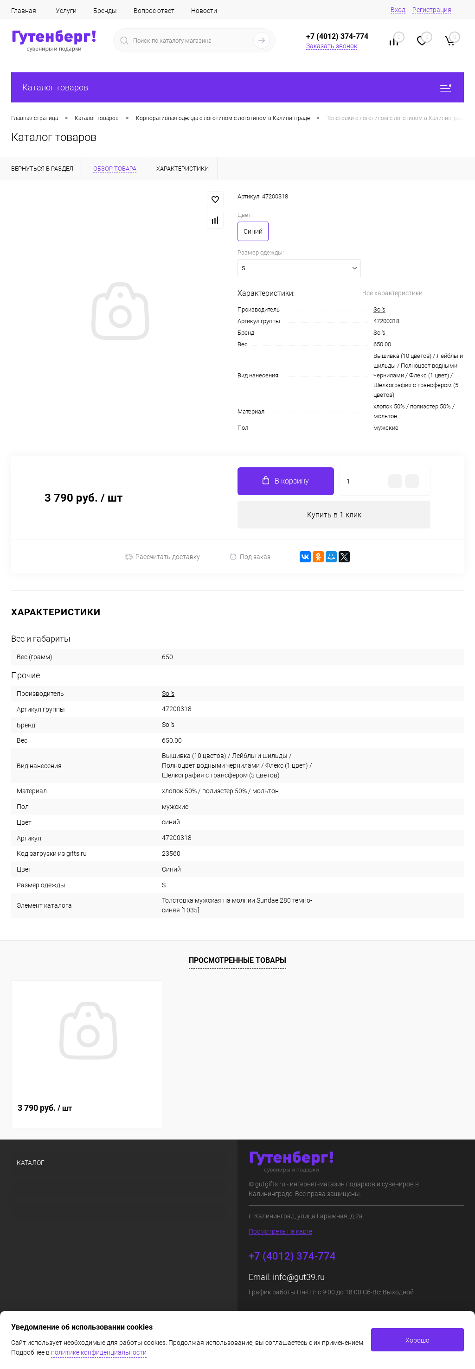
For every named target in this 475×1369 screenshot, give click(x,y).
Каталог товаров (237, 87)
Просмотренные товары (237, 960)
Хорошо (417, 1340)
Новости (204, 10)
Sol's (379, 309)
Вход (398, 9)
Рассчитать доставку (162, 557)
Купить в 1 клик (334, 514)
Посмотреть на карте (280, 1231)
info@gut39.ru (299, 1277)
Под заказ (249, 557)
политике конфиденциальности (99, 1352)
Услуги (66, 10)
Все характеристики (392, 293)
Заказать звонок (331, 46)
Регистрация (431, 9)
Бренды (105, 10)
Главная (23, 10)
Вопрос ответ (154, 10)
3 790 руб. (45, 1108)
